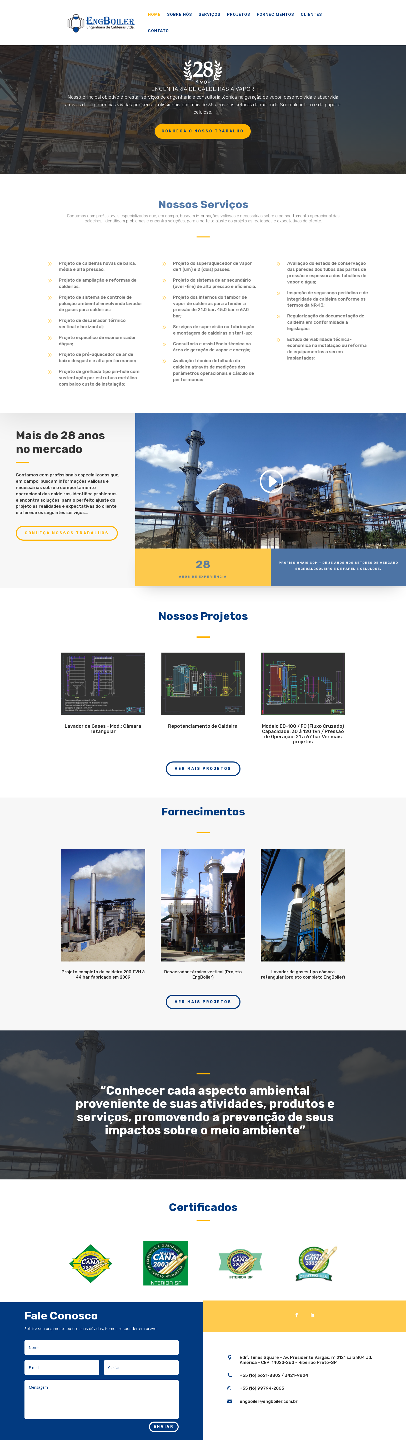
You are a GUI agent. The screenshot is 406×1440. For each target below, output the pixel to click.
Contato (158, 31)
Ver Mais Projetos (203, 768)
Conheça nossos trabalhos (67, 533)
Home (154, 15)
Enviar (164, 1426)
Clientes (311, 15)
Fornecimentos (275, 15)
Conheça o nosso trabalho (203, 131)
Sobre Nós (179, 15)
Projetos (238, 15)
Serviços (209, 15)
